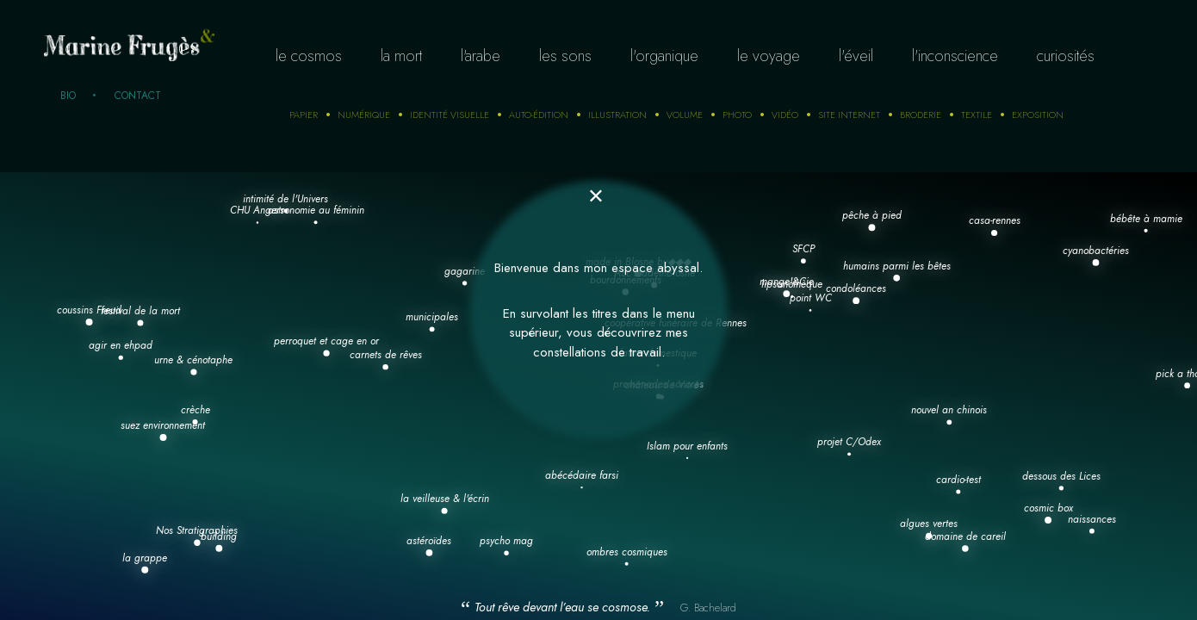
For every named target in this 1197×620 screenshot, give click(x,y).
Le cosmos (309, 56)
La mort (401, 56)
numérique (364, 114)
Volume (685, 114)
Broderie (920, 114)
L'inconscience (955, 56)
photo (737, 114)
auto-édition (538, 114)
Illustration (617, 114)
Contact (138, 95)
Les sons (565, 56)
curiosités (1066, 56)
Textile (976, 114)
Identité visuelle (449, 114)
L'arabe (480, 56)
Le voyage (768, 56)
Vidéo (785, 114)
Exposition (1038, 114)
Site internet (849, 114)
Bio (68, 95)
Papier (303, 114)
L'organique (664, 56)
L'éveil (856, 56)
